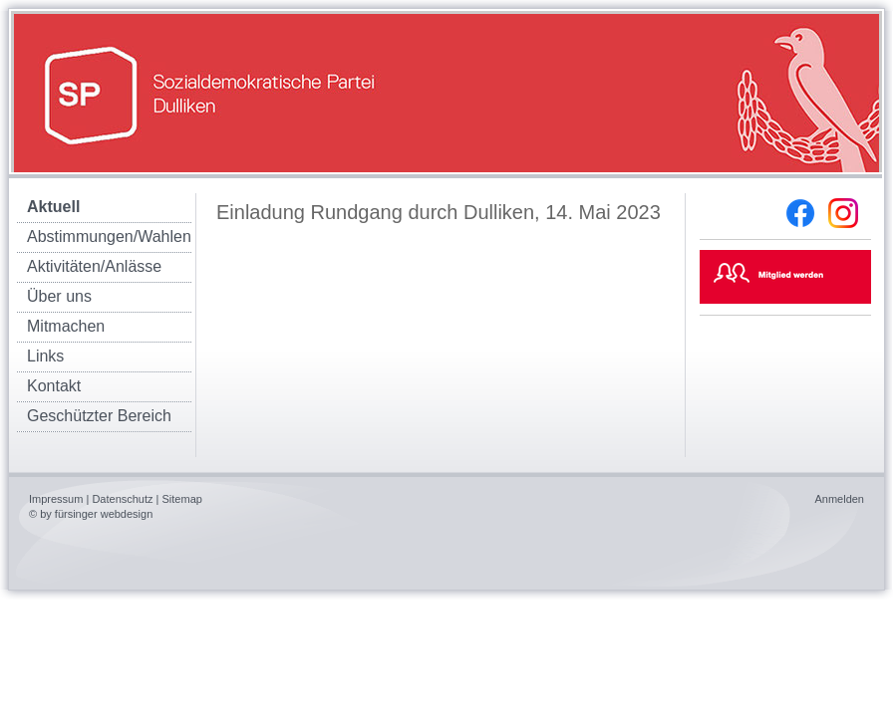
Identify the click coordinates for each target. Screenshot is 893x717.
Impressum (56, 499)
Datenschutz (122, 499)
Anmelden (839, 499)
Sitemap (182, 499)
